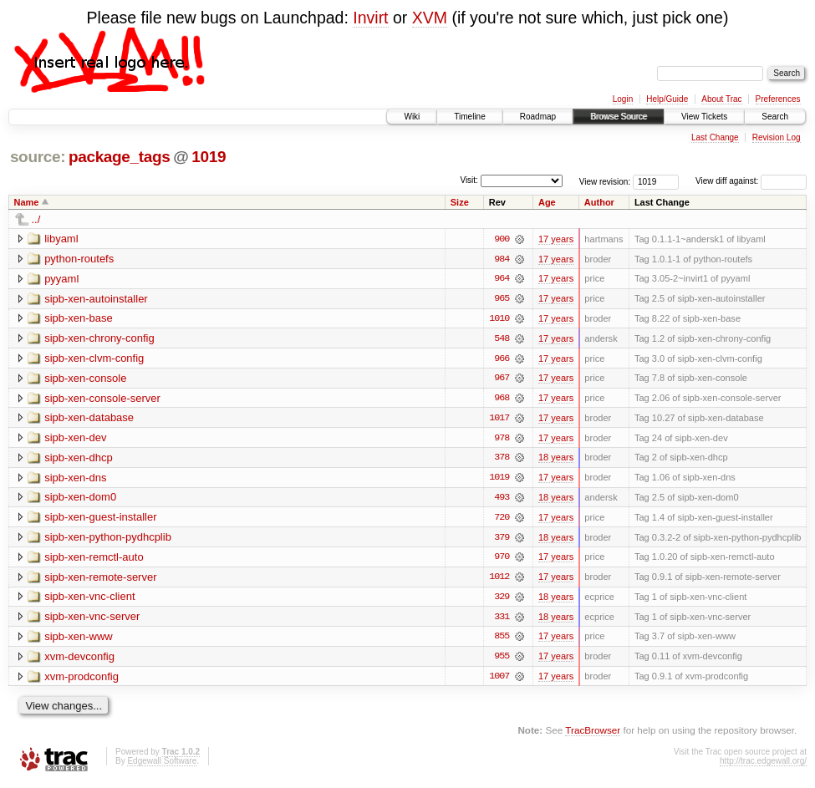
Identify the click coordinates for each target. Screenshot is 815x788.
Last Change (715, 137)
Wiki (412, 116)
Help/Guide (667, 99)
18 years (555, 460)
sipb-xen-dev (75, 439)
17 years (555, 239)
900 (501, 239)
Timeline (469, 116)
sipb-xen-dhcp (78, 459)
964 (501, 279)
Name (26, 202)
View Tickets (704, 116)
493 (501, 499)
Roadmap (538, 116)
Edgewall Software (161, 765)
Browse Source (618, 116)
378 (501, 459)
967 (501, 379)
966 (501, 359)
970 (501, 560)
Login (623, 99)
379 (501, 540)
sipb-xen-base (78, 319)
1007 (499, 680)
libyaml (61, 238)
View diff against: (751, 181)
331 (501, 620)
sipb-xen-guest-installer (100, 519)
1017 (499, 419)
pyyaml (61, 278)
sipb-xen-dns (75, 479)
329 (501, 600)
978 (501, 439)
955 (501, 660)
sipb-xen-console (85, 379)
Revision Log (776, 137)
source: (37, 156)
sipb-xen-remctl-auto (94, 559)
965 (501, 299)
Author (599, 202)
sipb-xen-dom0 (80, 499)
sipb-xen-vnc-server (92, 619)
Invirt (370, 17)
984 (501, 259)
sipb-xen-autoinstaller (96, 298)
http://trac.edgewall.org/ (763, 765)
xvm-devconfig (79, 659)
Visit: (469, 180)
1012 (499, 580)
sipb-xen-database (89, 419)
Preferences (778, 99)
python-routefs (79, 258)
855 (501, 640)
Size (460, 202)
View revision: (605, 181)
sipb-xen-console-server (102, 399)
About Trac (721, 99)
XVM (429, 17)
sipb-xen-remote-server (100, 579)
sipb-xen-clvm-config (94, 359)
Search (775, 116)
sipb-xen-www (78, 639)
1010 (499, 319)
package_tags (120, 156)
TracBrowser (592, 734)
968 (501, 399)
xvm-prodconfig (81, 680)
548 (501, 339)
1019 (208, 156)
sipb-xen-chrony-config (99, 339)
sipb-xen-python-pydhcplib (107, 539)
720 (501, 519)
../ (36, 219)
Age (547, 202)
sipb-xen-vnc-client (89, 599)
